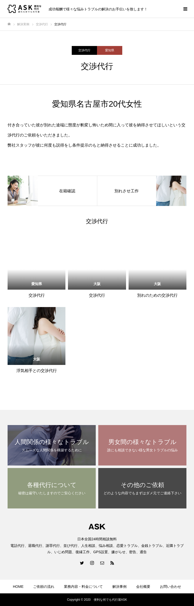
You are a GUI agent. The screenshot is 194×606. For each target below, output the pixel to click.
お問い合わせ (170, 587)
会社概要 (143, 587)
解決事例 (119, 587)
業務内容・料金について (83, 587)
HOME (18, 587)
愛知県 (109, 50)
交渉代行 (84, 50)
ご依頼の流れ (43, 587)
